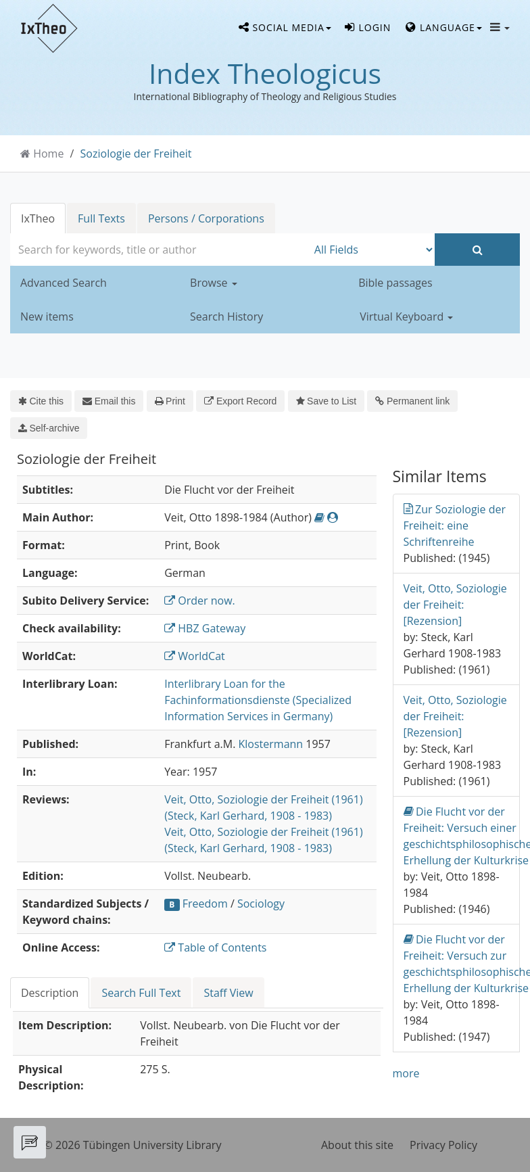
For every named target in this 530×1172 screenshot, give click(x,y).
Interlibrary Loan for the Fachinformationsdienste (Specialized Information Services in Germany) (258, 700)
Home (48, 153)
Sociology (261, 903)
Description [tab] (49, 992)
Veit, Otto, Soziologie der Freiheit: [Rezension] (455, 604)
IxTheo (38, 218)
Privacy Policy (443, 1145)
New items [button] (47, 316)
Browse (213, 282)
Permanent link (412, 401)
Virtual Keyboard (406, 316)
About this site (357, 1145)
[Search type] (371, 249)
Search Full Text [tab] (140, 992)
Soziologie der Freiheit (136, 153)
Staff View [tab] (228, 992)
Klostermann (271, 743)
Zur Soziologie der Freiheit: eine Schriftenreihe (455, 525)
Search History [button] (226, 316)
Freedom (205, 903)
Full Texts (101, 218)
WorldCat (194, 656)
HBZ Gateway (204, 628)
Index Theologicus (265, 73)
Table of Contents (215, 947)
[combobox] (159, 249)
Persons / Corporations (206, 218)
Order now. (199, 600)
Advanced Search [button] (63, 282)
